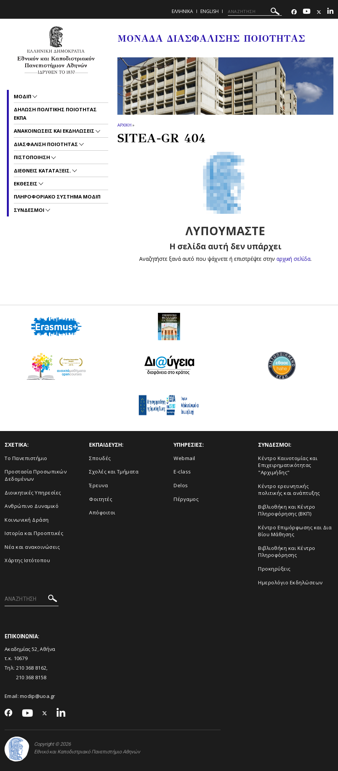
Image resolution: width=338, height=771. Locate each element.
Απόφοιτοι (102, 512)
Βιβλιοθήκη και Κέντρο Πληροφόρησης (286, 552)
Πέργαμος (186, 499)
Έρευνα (98, 485)
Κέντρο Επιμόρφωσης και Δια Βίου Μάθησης (295, 531)
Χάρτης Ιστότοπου (27, 560)
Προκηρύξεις (274, 568)
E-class (182, 471)
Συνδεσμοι (30, 210)
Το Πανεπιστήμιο (26, 458)
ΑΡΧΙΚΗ (124, 125)
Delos (181, 485)
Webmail (184, 458)
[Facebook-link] (294, 12)
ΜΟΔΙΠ (23, 96)
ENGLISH (209, 11)
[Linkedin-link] (330, 12)
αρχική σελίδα (293, 258)
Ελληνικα (182, 11)
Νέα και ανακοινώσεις (32, 546)
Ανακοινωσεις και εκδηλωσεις (55, 130)
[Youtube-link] (306, 12)
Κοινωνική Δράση (27, 519)
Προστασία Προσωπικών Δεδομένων (36, 475)
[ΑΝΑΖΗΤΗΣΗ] (255, 11)
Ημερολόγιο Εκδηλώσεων (290, 582)
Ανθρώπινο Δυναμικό (31, 506)
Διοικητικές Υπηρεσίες (33, 492)
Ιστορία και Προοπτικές (34, 533)
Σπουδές (100, 458)
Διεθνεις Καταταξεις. (43, 170)
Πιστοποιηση (32, 157)
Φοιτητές (100, 499)
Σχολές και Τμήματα (113, 471)
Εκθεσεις (26, 183)
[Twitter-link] (319, 12)
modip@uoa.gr (38, 696)
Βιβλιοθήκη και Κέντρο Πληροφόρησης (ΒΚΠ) (286, 510)
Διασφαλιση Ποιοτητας (46, 144)
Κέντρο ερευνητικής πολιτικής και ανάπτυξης (289, 490)
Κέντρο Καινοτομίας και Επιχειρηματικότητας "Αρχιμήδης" (287, 465)
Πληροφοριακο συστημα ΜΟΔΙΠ (57, 196)
